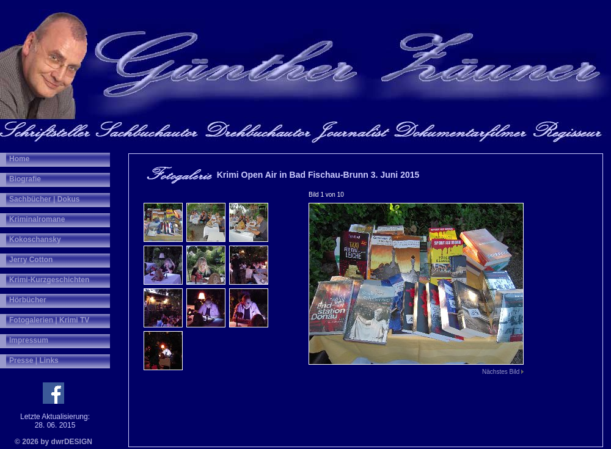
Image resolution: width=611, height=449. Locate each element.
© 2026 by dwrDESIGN (53, 441)
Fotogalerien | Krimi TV (49, 320)
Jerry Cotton (31, 259)
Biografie (25, 179)
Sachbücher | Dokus (44, 199)
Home (19, 159)
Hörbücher (27, 300)
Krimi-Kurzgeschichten (49, 280)
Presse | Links (34, 360)
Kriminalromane (37, 219)
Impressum (28, 340)
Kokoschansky (35, 239)
